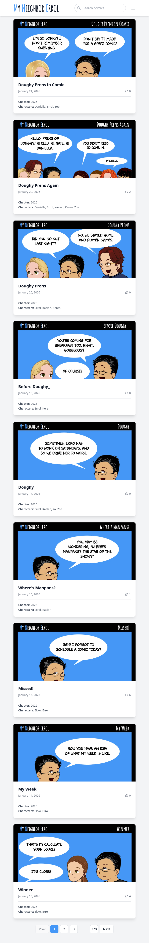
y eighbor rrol (36, 8)
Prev (42, 929)
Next (106, 929)
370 (94, 929)
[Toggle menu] (133, 8)
